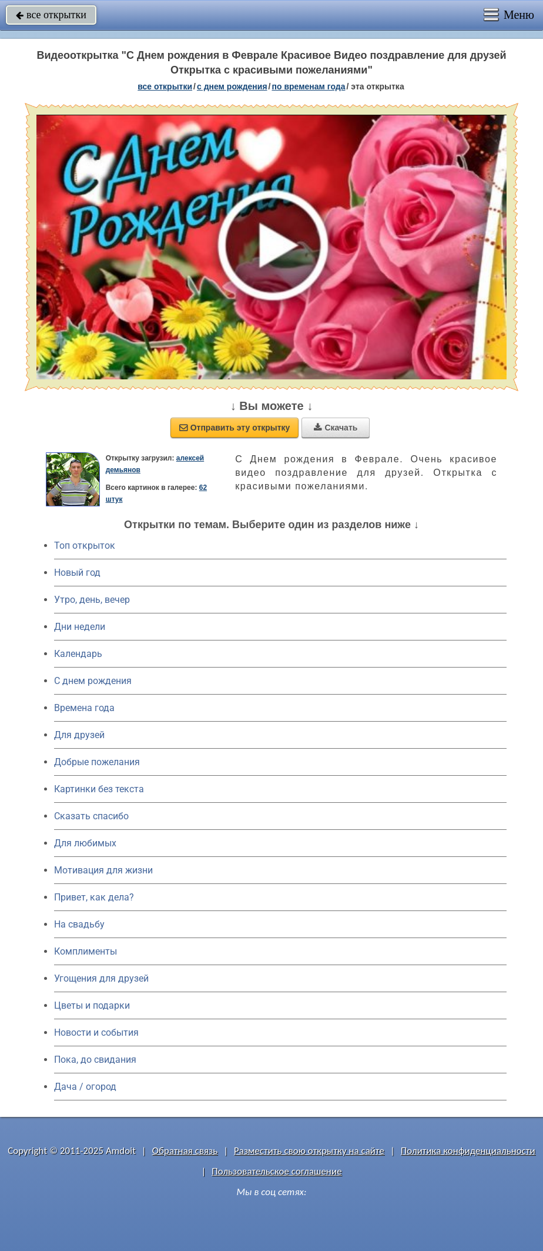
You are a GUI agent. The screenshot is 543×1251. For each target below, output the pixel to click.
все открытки (51, 15)
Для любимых (85, 843)
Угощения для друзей (101, 978)
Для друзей (79, 734)
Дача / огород (85, 1086)
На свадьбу (79, 924)
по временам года (308, 86)
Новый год (77, 572)
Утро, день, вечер (92, 599)
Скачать (335, 427)
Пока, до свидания (95, 1059)
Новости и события (96, 1032)
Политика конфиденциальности (468, 1151)
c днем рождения (232, 86)
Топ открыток (84, 545)
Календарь (78, 653)
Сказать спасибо (91, 816)
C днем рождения (93, 680)
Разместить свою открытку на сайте (309, 1151)
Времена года (84, 707)
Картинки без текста (99, 789)
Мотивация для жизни (103, 870)
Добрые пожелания (97, 762)
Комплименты (85, 951)
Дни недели (79, 626)
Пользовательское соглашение (276, 1171)
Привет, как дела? (94, 897)
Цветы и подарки (92, 1005)
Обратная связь (185, 1151)
